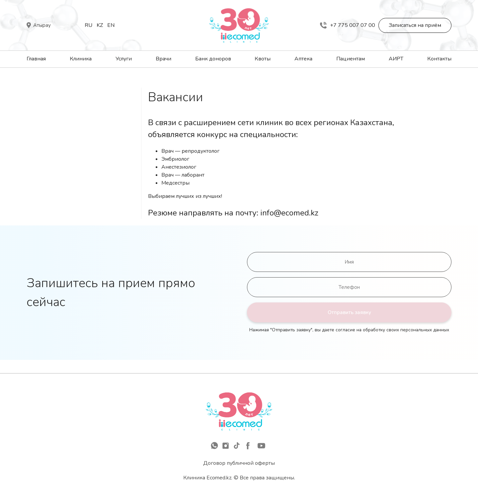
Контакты (439, 58)
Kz (100, 25)
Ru (88, 25)
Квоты (263, 58)
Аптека (303, 58)
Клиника (81, 58)
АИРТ (396, 58)
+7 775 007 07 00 (347, 25)
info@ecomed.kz (289, 212)
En (111, 25)
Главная (36, 58)
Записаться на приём (415, 25)
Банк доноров (213, 58)
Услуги (124, 58)
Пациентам (350, 58)
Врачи (163, 58)
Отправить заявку (349, 312)
